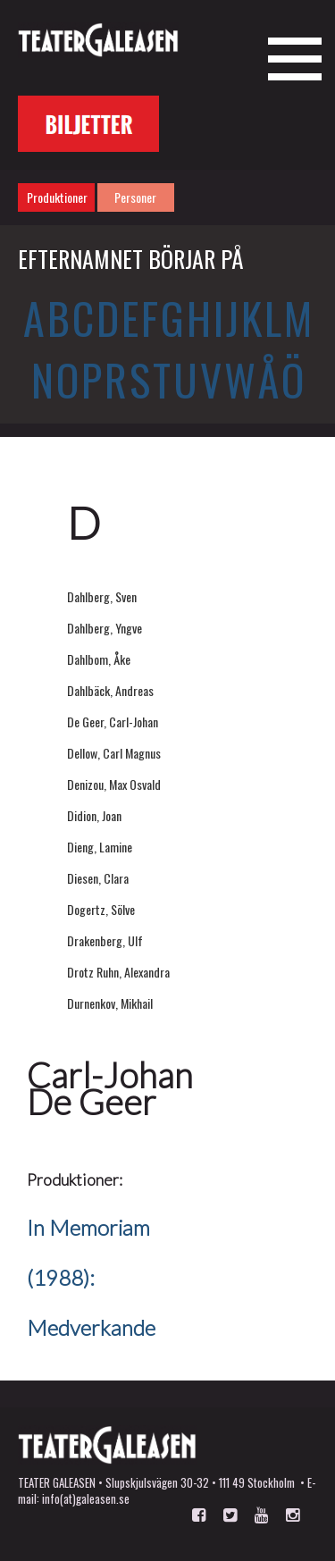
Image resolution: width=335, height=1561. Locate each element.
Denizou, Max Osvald (114, 784)
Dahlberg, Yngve (104, 627)
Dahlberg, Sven (102, 596)
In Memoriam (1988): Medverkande (91, 1277)
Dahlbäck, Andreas (110, 690)
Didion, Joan (94, 815)
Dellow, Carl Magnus (114, 752)
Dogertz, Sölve (101, 909)
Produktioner (57, 197)
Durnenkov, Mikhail (110, 1003)
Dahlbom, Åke (98, 659)
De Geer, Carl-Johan (112, 721)
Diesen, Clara (98, 878)
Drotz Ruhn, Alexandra (118, 971)
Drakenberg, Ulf (105, 940)
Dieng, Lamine (99, 846)
